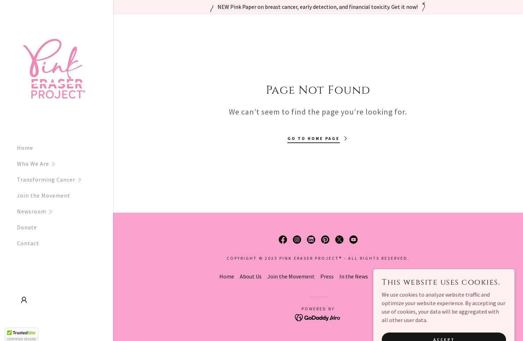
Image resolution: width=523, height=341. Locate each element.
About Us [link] (251, 276)
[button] (65, 164)
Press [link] (327, 276)
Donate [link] (27, 227)
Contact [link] (28, 243)
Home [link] (25, 147)
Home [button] (226, 276)
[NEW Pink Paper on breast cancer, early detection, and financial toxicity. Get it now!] (318, 6)
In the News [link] (353, 276)
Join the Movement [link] (43, 195)
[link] (53, 68)
